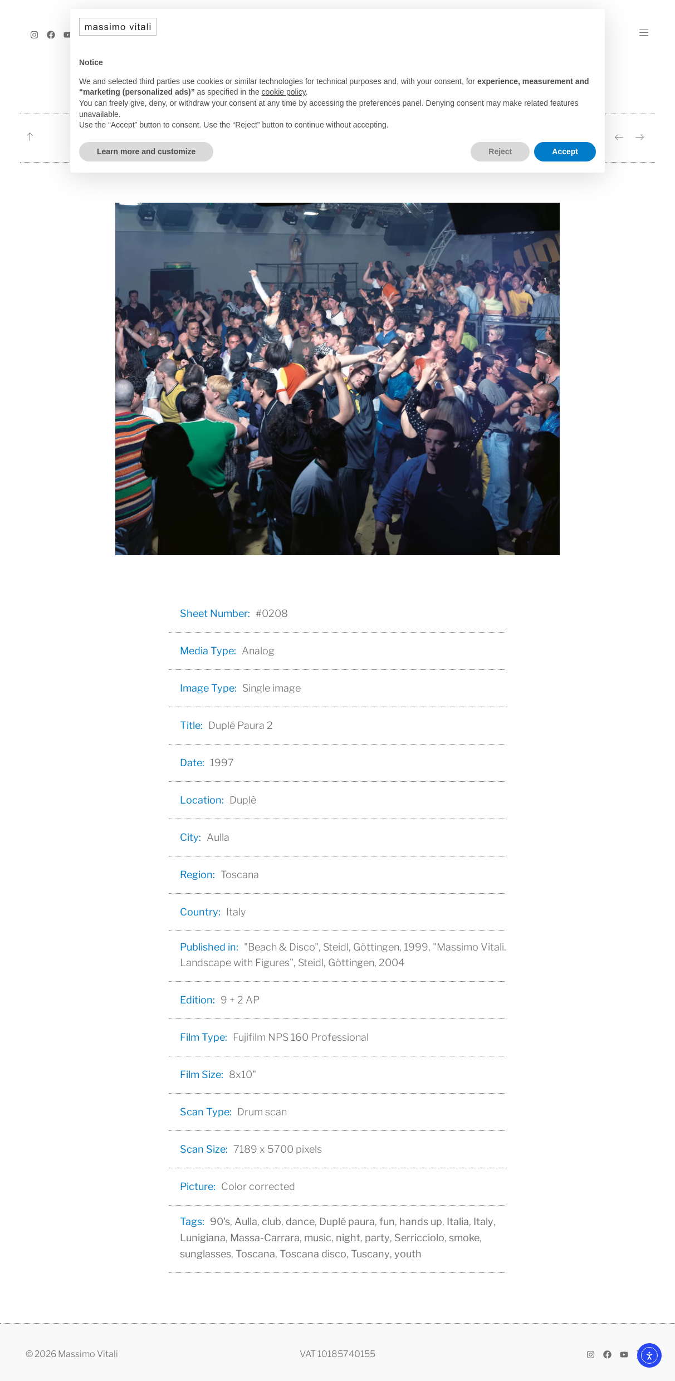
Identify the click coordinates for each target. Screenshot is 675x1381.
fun (387, 1221)
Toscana (255, 1254)
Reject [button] (500, 151)
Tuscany (370, 1254)
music (317, 1237)
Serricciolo (419, 1237)
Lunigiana (203, 1237)
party (377, 1237)
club (271, 1221)
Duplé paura (347, 1221)
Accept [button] (565, 151)
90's (220, 1221)
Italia (458, 1221)
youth (408, 1254)
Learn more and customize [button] (146, 151)
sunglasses (205, 1254)
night (348, 1237)
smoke (464, 1237)
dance (300, 1221)
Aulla (245, 1221)
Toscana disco (313, 1254)
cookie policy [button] (284, 91)
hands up (420, 1221)
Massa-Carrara (265, 1237)
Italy (483, 1221)
